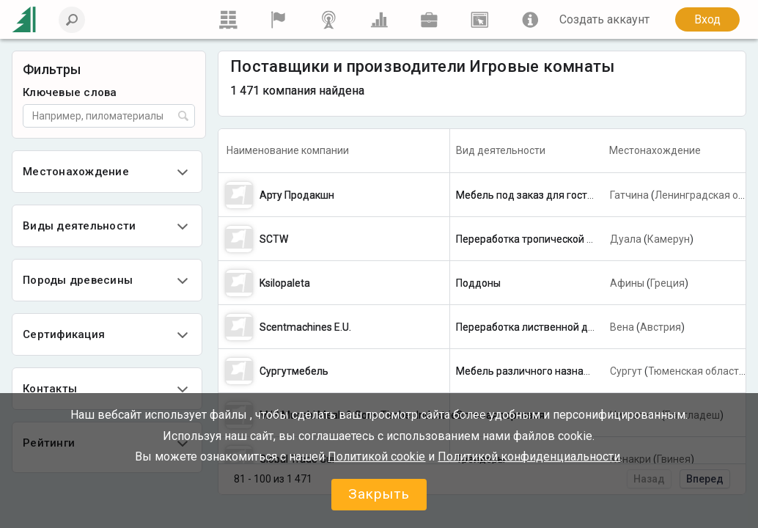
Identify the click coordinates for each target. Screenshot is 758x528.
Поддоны (478, 283)
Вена (622, 327)
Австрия (660, 327)
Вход (707, 19)
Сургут (626, 371)
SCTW (274, 239)
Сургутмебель (294, 371)
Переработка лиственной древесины (546, 327)
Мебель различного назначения (534, 371)
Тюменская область (696, 371)
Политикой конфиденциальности (529, 456)
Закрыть (379, 493)
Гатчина (629, 195)
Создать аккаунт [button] (604, 19)
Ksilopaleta (285, 283)
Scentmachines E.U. (305, 327)
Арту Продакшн (297, 195)
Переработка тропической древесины (548, 239)
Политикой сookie (376, 456)
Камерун (668, 239)
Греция (667, 283)
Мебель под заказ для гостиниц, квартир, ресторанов (586, 195)
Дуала (625, 239)
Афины (627, 283)
